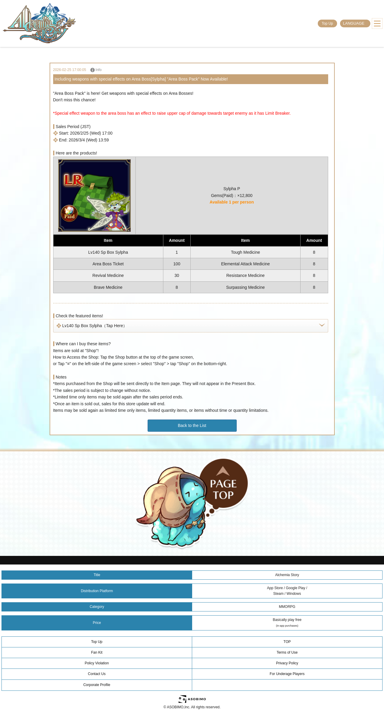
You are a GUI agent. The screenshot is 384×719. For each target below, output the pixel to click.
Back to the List (192, 425)
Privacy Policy (287, 663)
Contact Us (96, 674)
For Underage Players (287, 674)
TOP (287, 642)
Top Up (327, 23)
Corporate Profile (96, 685)
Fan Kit (96, 652)
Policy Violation (97, 663)
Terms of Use (287, 652)
